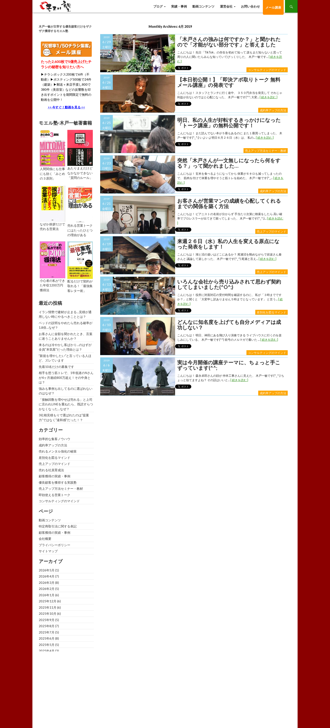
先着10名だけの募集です (56, 367)
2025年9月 (47, 620)
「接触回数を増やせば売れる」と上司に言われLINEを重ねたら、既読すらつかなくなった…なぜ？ (66, 404)
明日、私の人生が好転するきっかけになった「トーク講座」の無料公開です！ (229, 122)
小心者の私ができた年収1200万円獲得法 (52, 285)
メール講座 (273, 7)
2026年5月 (47, 570)
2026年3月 (47, 582)
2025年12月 (47, 601)
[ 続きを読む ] (268, 97)
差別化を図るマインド (271, 312)
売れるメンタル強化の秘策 (58, 451)
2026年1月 (47, 595)
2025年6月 (47, 638)
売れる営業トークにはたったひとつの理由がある (80, 230)
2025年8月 (47, 626)
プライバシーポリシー (54, 545)
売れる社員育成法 (51, 470)
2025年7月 (47, 632)
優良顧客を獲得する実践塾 (58, 482)
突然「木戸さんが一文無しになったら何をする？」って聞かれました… (229, 163)
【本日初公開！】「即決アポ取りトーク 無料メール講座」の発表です (228, 82)
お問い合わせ (250, 6)
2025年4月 (47, 651)
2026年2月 (47, 589)
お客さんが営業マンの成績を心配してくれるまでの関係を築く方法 (229, 203)
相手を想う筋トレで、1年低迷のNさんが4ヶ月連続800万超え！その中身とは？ (66, 377)
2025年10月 (47, 613)
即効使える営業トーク (54, 495)
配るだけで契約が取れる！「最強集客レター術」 (80, 286)
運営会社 (226, 6)
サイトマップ (48, 551)
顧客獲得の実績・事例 (54, 476)
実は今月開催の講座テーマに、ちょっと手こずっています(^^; (228, 365)
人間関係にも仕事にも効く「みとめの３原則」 (52, 173)
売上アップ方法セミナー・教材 (265, 150)
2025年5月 (47, 645)
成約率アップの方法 (273, 110)
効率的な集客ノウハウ (54, 439)
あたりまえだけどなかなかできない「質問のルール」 (80, 173)
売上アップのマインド (271, 231)
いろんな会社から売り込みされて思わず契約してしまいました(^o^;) (229, 284)
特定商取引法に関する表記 (58, 526)
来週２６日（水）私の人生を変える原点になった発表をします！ (228, 244)
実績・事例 (179, 6)
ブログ (158, 6)
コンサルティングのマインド (267, 70)
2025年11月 (47, 607)
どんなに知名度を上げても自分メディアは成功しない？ (229, 324)
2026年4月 (47, 576)
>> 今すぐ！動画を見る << (66, 107)
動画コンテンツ (203, 6)
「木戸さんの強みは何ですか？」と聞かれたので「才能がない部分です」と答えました (229, 42)
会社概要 (45, 538)
